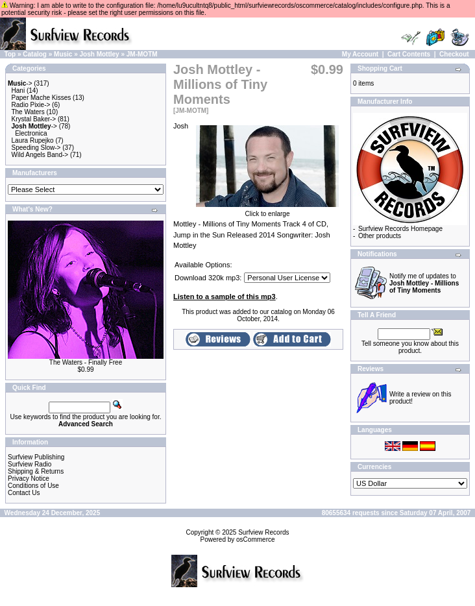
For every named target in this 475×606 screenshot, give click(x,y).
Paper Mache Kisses (41, 97)
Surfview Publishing (36, 457)
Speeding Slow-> (36, 147)
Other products (379, 235)
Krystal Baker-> (34, 119)
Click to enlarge (267, 210)
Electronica (31, 133)
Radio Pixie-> (31, 104)
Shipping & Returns (36, 471)
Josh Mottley (99, 54)
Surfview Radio (29, 464)
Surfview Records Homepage (400, 228)
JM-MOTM (142, 54)
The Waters (27, 111)
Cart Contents (408, 54)
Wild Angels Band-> (40, 154)
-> (20, 83)
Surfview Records (263, 532)
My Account (360, 54)
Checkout (454, 54)
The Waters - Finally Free (85, 362)
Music (63, 54)
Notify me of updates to (424, 283)
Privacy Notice (28, 478)
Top (10, 54)
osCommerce (255, 539)
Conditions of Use (33, 485)
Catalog (35, 54)
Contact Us (24, 492)
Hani (18, 90)
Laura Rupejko (33, 140)
